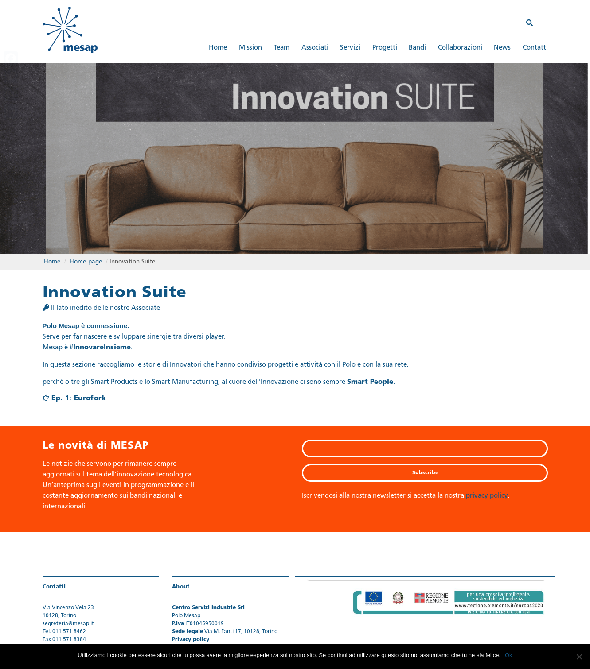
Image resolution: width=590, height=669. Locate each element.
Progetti (384, 48)
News (502, 48)
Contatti (535, 48)
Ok (508, 655)
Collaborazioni (460, 48)
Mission (250, 48)
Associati (314, 48)
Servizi (350, 48)
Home (218, 48)
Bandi (417, 48)
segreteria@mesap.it (68, 623)
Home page (86, 261)
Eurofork (90, 397)
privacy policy (487, 495)
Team (281, 48)
